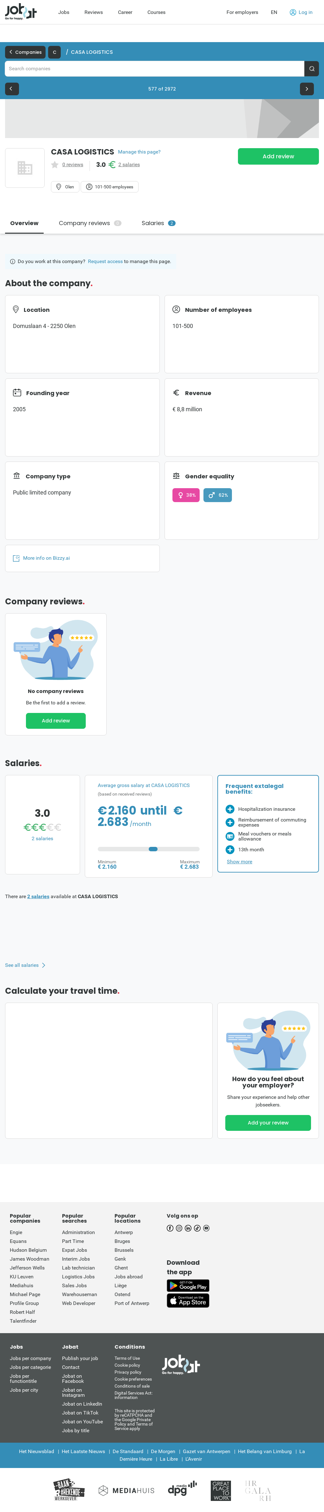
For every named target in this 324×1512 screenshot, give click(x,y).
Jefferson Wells (27, 1268)
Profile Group (24, 1303)
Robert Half (22, 1312)
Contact (70, 1367)
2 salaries (129, 164)
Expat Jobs (74, 1250)
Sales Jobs (74, 1285)
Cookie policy (127, 1365)
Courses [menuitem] (156, 12)
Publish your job (80, 1358)
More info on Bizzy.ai (41, 558)
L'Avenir (193, 1459)
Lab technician (78, 1268)
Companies (25, 52)
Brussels (124, 1250)
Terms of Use (127, 1358)
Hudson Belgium (28, 1250)
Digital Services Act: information (134, 1395)
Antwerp (124, 1232)
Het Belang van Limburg (265, 1451)
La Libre (169, 1459)
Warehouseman (79, 1294)
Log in (301, 12)
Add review (278, 156)
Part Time (73, 1241)
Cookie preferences (133, 1379)
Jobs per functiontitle (23, 1378)
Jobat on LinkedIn (82, 1404)
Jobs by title (75, 1430)
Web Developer (78, 1303)
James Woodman (29, 1259)
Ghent (121, 1268)
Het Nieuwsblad (36, 1451)
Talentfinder (23, 1321)
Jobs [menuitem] (63, 12)
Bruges (122, 1241)
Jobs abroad (129, 1277)
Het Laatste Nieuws (83, 1451)
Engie (16, 1232)
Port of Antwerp (132, 1303)
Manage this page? (139, 151)
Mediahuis (21, 1285)
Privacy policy (128, 1372)
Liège (121, 1285)
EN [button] (274, 12)
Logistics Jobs (78, 1277)
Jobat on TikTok (80, 1413)
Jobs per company (30, 1358)
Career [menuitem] (125, 12)
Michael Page (25, 1294)
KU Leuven (22, 1277)
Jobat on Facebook (73, 1378)
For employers (242, 12)
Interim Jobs (76, 1259)
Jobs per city (24, 1390)
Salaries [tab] (159, 223)
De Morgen (163, 1451)
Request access (105, 261)
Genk (120, 1259)
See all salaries (22, 965)
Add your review (268, 1122)
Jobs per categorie (30, 1367)
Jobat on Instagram (73, 1392)
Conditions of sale (132, 1386)
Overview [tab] (24, 223)
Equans (18, 1241)
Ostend (122, 1294)
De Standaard (128, 1451)
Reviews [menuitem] (93, 12)
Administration (78, 1232)
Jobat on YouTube (82, 1422)
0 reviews (72, 164)
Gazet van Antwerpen (206, 1451)
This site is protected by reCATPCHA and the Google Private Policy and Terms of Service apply (135, 1419)
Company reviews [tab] (90, 223)
